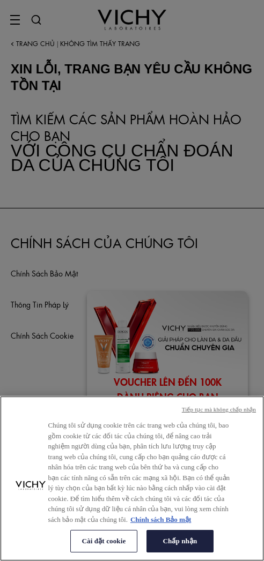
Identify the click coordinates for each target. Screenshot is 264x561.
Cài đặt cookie (104, 541)
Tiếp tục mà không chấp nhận (219, 409)
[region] (132, 478)
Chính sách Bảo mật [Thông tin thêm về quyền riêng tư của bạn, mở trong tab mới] (160, 519)
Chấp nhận (180, 541)
